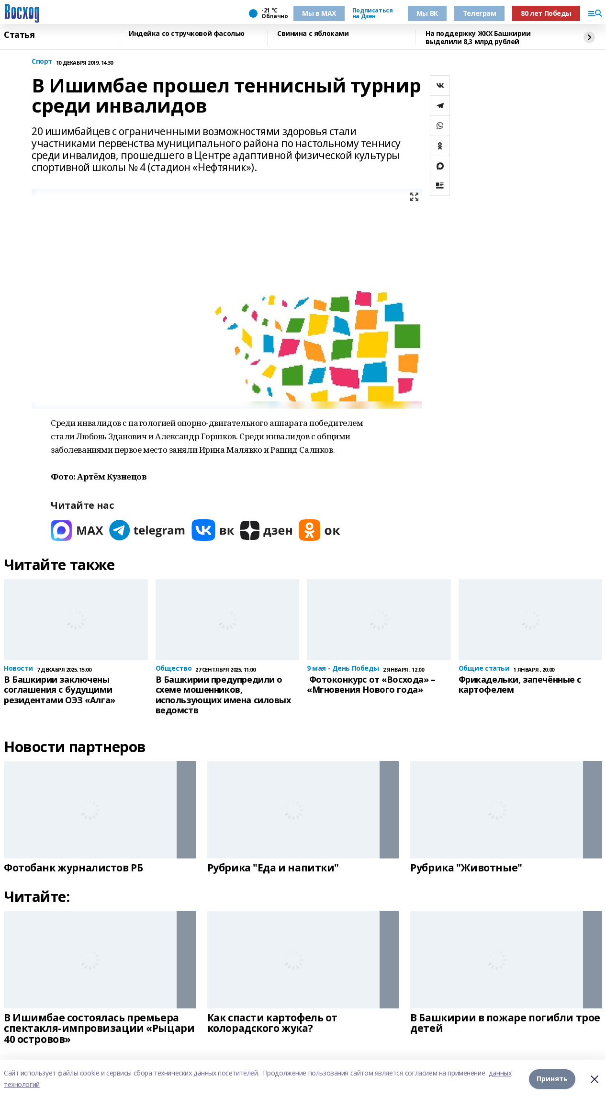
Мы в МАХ (319, 13)
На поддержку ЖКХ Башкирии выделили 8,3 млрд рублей (478, 38)
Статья (19, 35)
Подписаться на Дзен (372, 13)
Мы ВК (427, 13)
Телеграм (479, 13)
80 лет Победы (546, 13)
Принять (552, 1078)
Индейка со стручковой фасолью (187, 34)
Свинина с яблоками (312, 34)
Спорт (42, 61)
